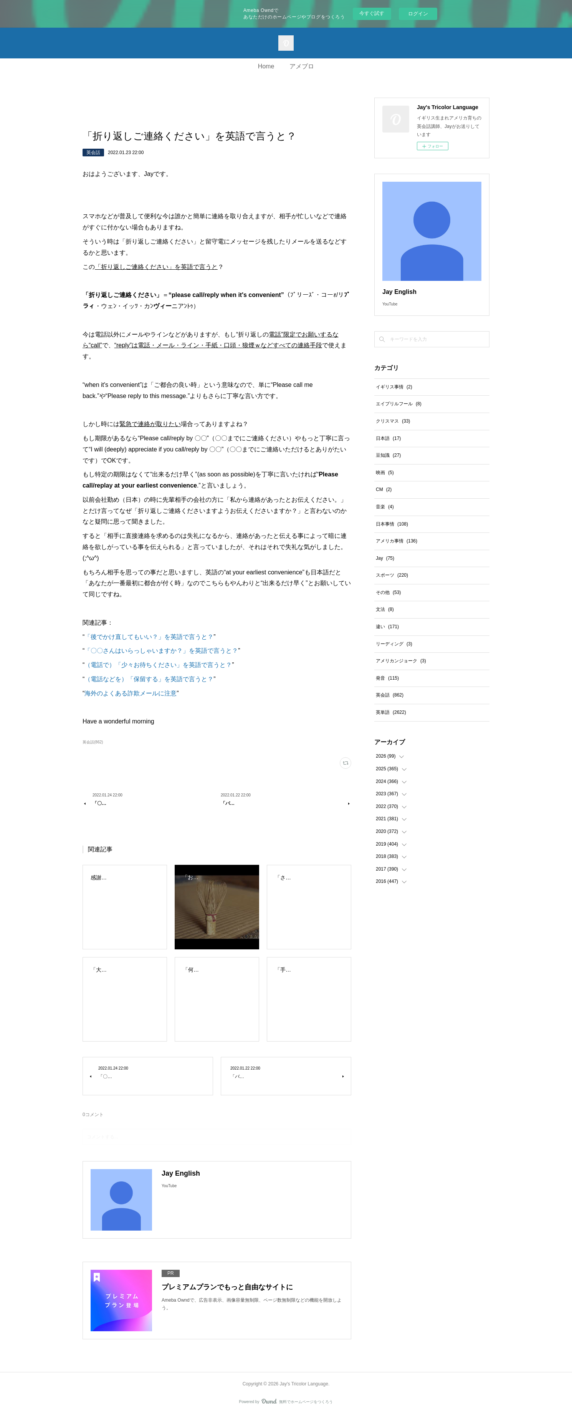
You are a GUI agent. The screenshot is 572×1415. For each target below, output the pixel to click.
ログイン (418, 14)
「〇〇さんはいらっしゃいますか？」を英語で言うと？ (161, 650)
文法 (385, 609)
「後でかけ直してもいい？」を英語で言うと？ (148, 637)
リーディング (394, 644)
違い (387, 626)
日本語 (388, 438)
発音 (387, 678)
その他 (388, 592)
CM (384, 489)
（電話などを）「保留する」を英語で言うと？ (148, 679)
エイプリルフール (399, 403)
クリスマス (393, 421)
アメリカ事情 (396, 541)
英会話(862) (93, 742)
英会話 (93, 152)
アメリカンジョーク (401, 661)
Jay (385, 558)
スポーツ (392, 575)
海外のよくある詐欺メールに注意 (130, 693)
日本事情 (392, 524)
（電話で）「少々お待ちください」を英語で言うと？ (158, 665)
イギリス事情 (394, 387)
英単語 (391, 712)
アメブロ (301, 66)
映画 (385, 472)
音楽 (385, 506)
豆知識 (388, 455)
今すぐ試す (371, 13)
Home (266, 66)
